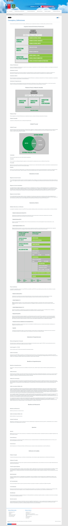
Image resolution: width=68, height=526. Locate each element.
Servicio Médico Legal (12, 515)
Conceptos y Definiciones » (19, 14)
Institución (10, 11)
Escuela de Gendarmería (31, 11)
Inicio (7, 11)
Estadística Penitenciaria (56, 11)
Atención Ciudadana (48, 11)
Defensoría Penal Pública (12, 514)
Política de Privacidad (58, 521)
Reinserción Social (39, 11)
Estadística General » (12, 14)
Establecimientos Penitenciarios (19, 11)
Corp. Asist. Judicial (11, 516)
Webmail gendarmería (29, 516)
